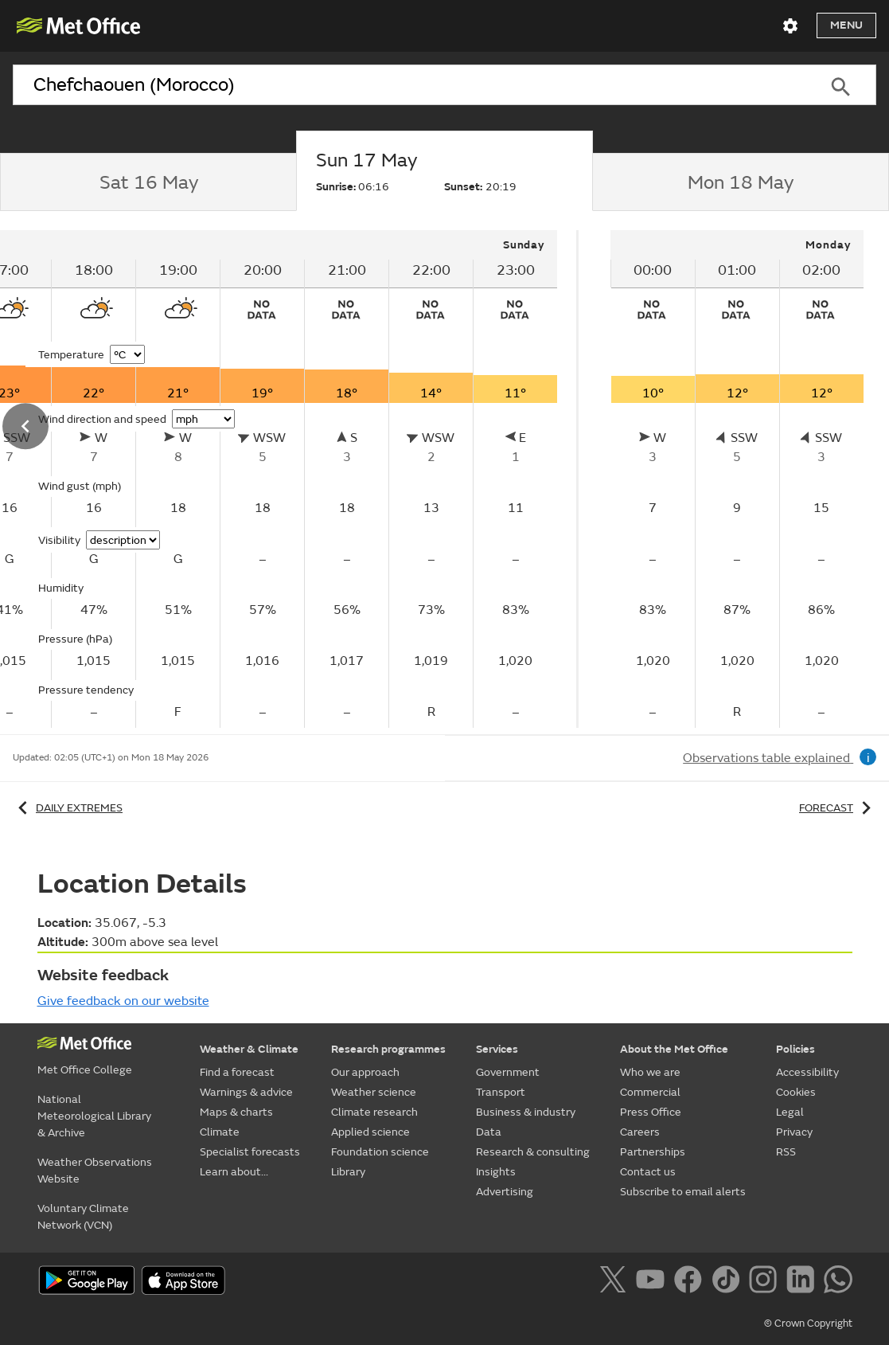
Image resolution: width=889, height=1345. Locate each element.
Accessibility (807, 1072)
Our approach (365, 1072)
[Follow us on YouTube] (653, 1282)
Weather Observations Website (94, 1170)
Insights (496, 1172)
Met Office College (84, 1070)
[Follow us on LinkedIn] (803, 1282)
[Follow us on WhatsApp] (838, 1282)
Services (497, 1049)
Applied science (370, 1132)
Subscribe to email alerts (683, 1191)
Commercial (650, 1092)
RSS (786, 1152)
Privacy (794, 1132)
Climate (220, 1132)
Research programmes (388, 1049)
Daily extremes (68, 808)
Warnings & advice (246, 1092)
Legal (790, 1112)
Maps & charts (236, 1112)
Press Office (650, 1112)
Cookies (796, 1092)
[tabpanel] (737, 479)
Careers (640, 1132)
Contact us (648, 1172)
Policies (795, 1049)
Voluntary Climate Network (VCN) (83, 1217)
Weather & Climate (249, 1049)
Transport (500, 1092)
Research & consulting (533, 1152)
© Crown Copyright (808, 1323)
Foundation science (380, 1152)
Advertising (504, 1191)
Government (508, 1072)
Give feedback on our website (123, 1001)
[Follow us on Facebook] (691, 1282)
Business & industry (525, 1112)
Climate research (374, 1112)
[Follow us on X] (616, 1282)
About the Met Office (674, 1049)
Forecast (837, 808)
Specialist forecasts (250, 1152)
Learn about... (234, 1172)
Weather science (373, 1092)
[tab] (148, 182)
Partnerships (652, 1152)
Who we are (650, 1072)
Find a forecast (237, 1072)
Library (348, 1172)
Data (488, 1132)
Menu (846, 25)
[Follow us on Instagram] (766, 1282)
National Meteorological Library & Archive (94, 1116)
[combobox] (409, 85)
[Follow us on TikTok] (729, 1282)
